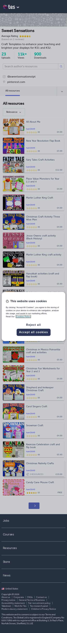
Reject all (33, 325)
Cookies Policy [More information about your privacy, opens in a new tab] (23, 317)
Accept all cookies (33, 332)
